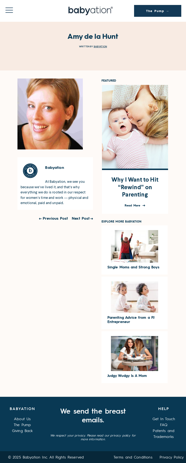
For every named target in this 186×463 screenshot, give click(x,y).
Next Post (81, 218)
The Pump (22, 424)
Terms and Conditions (133, 456)
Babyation (100, 46)
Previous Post (55, 218)
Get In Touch (163, 418)
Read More (133, 205)
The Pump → (157, 11)
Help (163, 408)
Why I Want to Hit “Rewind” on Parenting (134, 187)
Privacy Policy (172, 456)
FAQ (163, 424)
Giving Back (22, 430)
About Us (22, 418)
